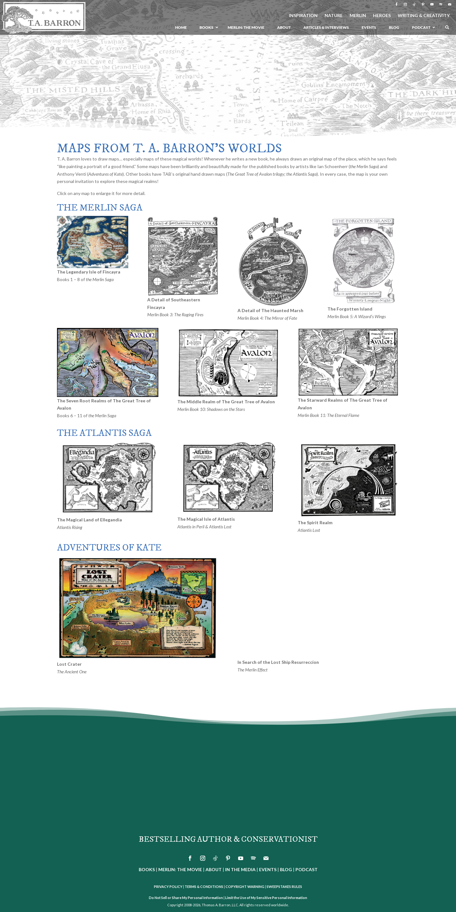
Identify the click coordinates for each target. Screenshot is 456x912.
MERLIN (358, 15)
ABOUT (214, 869)
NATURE (334, 15)
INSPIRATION (303, 15)
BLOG (286, 869)
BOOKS (147, 869)
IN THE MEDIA (240, 869)
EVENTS (267, 869)
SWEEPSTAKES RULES (284, 886)
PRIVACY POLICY (168, 886)
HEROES (382, 15)
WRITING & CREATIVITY (424, 15)
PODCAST (306, 869)
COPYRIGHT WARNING (244, 886)
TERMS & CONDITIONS (204, 886)
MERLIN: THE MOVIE (180, 869)
